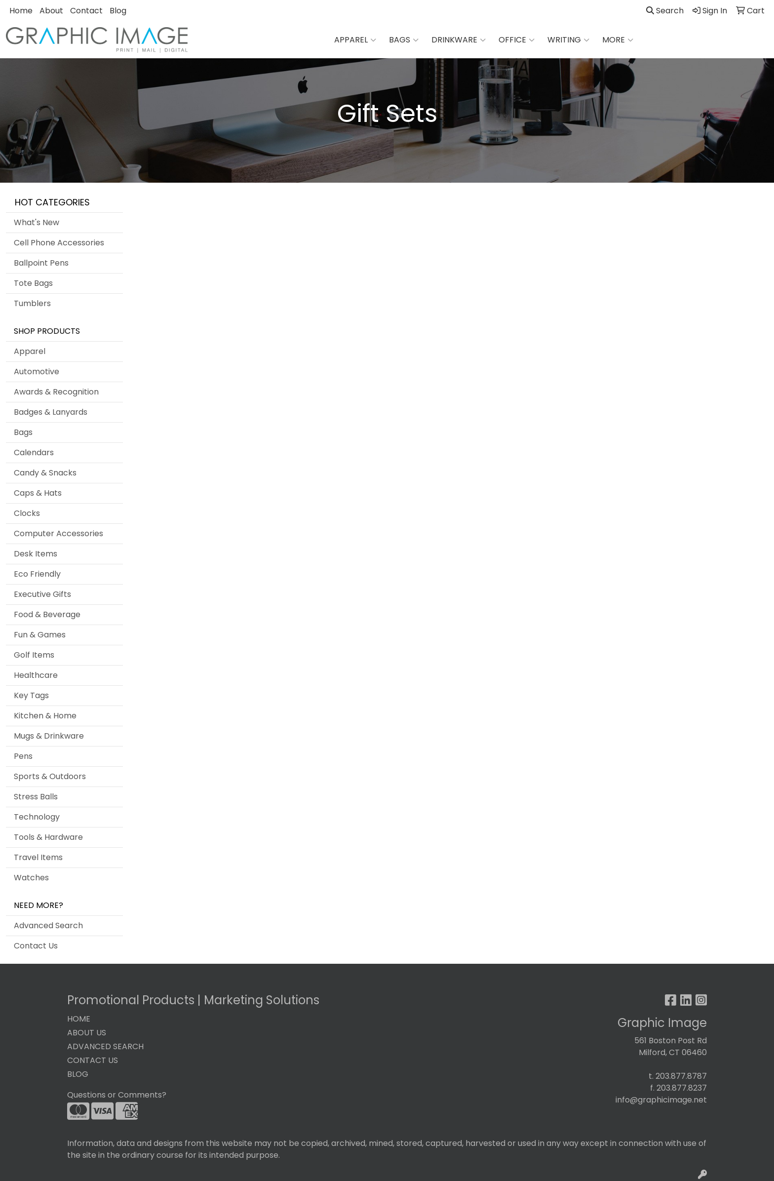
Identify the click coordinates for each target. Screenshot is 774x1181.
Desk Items (35, 553)
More (617, 40)
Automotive (36, 371)
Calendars (34, 452)
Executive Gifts (42, 594)
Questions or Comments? (116, 1095)
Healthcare (36, 675)
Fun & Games (40, 634)
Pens (23, 756)
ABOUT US (86, 1032)
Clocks (27, 513)
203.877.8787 (681, 1076)
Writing (568, 40)
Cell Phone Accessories (59, 242)
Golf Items (34, 655)
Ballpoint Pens (41, 263)
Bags (404, 40)
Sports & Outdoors (50, 776)
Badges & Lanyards (50, 412)
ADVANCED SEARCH (105, 1046)
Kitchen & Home (45, 715)
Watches (31, 877)
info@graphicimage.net (661, 1099)
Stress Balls (36, 796)
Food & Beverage (47, 614)
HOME (78, 1018)
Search (665, 10)
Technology (37, 817)
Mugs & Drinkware (49, 736)
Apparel (355, 40)
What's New (36, 222)
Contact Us (36, 945)
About (51, 10)
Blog (118, 10)
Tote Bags (33, 283)
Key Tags (31, 695)
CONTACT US (92, 1060)
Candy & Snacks (45, 472)
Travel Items (38, 857)
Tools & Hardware (48, 837)
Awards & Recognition (56, 391)
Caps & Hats (38, 493)
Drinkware (458, 40)
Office (517, 40)
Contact (86, 10)
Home (21, 10)
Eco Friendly (37, 574)
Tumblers (32, 303)
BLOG (77, 1074)
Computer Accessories (58, 533)
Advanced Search (48, 925)
